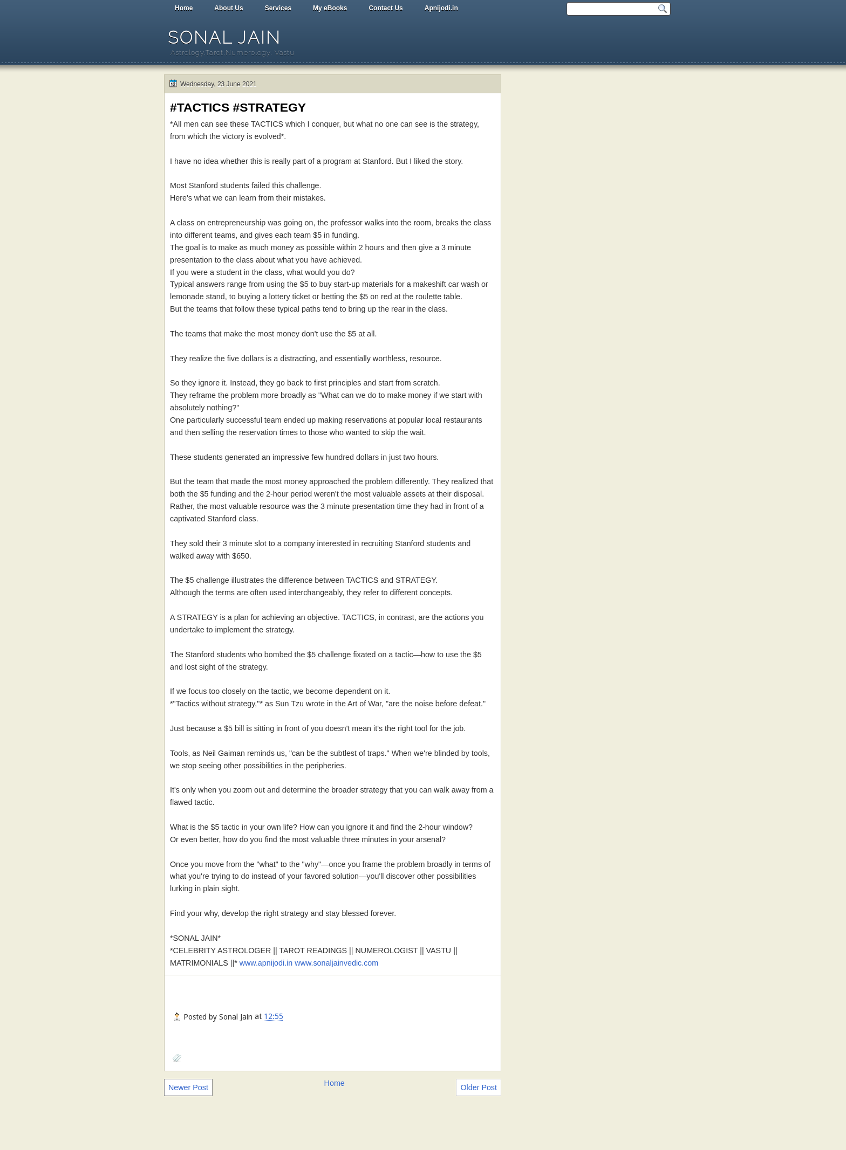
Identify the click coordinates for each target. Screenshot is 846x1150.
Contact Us (385, 8)
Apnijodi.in (441, 8)
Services (278, 8)
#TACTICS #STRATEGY (238, 107)
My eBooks (330, 8)
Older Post (478, 1087)
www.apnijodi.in (266, 963)
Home (184, 8)
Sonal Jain (224, 37)
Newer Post (188, 1087)
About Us (228, 8)
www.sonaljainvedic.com (336, 963)
